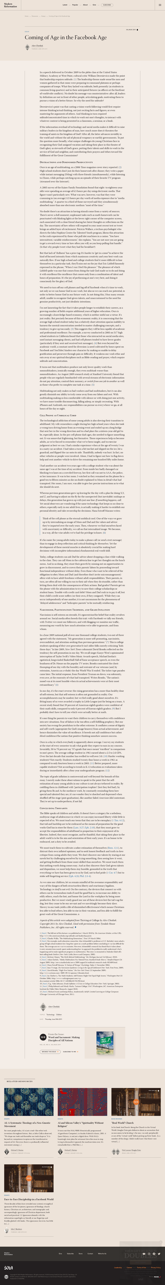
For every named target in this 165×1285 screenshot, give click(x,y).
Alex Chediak (37, 46)
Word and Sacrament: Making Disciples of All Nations (64, 1037)
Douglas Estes (136, 1150)
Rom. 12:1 (113, 848)
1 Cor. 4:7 (112, 873)
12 (107, 770)
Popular (75, 5)
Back (44, 933)
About (85, 5)
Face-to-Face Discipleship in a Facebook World (29, 1199)
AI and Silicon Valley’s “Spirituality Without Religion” (81, 1125)
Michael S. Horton (17, 1150)
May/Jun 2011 (153, 1090)
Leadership (118, 1268)
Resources (35, 16)
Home (26, 16)
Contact (90, 1254)
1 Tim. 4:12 (118, 820)
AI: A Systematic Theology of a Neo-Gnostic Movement (27, 1125)
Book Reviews (116, 1119)
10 (105, 756)
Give (94, 5)
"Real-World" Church (122, 1123)
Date (41, 1019)
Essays (43, 16)
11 (92, 763)
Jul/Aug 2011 (131, 29)
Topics (42, 1014)
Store (80, 1254)
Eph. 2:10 (89, 827)
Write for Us (102, 1254)
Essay (27, 31)
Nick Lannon (126, 1150)
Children (59, 1015)
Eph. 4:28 (74, 876)
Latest (65, 5)
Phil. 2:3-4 (85, 876)
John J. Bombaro (16, 1229)
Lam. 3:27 (79, 827)
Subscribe (107, 5)
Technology (51, 1015)
